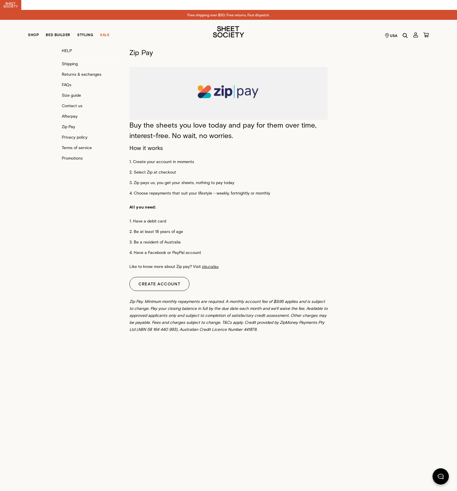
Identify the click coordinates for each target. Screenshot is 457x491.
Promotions (72, 158)
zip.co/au (210, 266)
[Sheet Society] (228, 31)
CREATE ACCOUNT (159, 283)
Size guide (71, 95)
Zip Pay (68, 126)
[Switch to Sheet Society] (10, 5)
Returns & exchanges (81, 74)
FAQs (66, 84)
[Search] (405, 35)
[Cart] (426, 35)
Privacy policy (74, 137)
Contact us (72, 105)
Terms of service (77, 147)
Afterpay (70, 116)
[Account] (416, 35)
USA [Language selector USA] (391, 35)
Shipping (70, 63)
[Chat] (440, 477)
